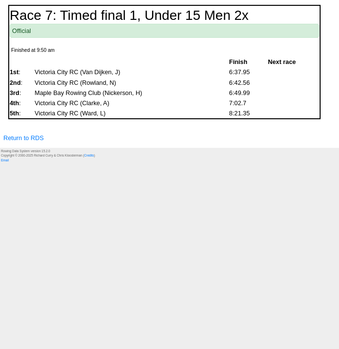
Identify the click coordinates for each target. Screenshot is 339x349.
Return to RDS (23, 138)
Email (5, 160)
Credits (89, 155)
